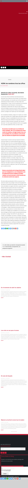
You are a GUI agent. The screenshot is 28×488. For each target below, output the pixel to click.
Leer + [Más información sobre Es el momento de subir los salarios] (2, 297)
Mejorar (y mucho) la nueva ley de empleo (12, 420)
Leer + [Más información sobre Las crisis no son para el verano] (2, 340)
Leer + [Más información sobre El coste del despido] (2, 387)
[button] (26, 67)
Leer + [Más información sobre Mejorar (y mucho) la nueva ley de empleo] (2, 429)
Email (2, 468)
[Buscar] (23, 448)
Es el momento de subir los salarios (11, 287)
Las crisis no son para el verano (10, 330)
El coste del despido (6, 376)
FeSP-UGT (11, 94)
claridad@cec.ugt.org (13, 477)
